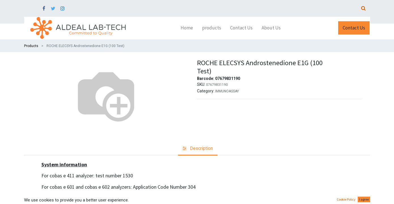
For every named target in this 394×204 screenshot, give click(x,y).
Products (31, 46)
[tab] (197, 149)
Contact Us (354, 28)
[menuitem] (187, 28)
